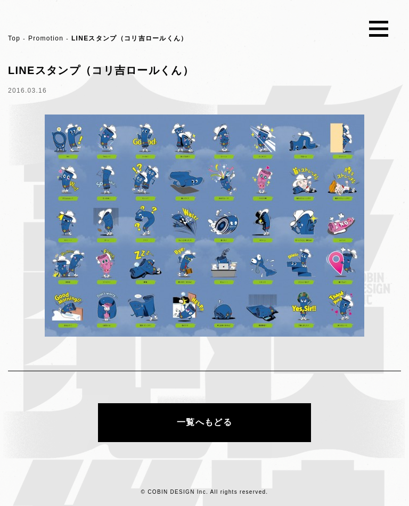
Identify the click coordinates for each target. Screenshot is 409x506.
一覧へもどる (204, 422)
